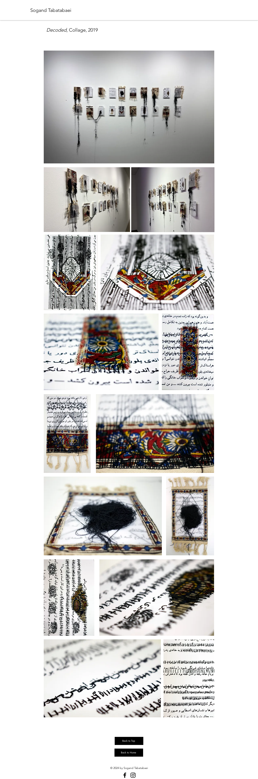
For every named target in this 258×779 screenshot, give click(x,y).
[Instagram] (133, 775)
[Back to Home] (128, 753)
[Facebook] (124, 775)
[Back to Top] (129, 741)
